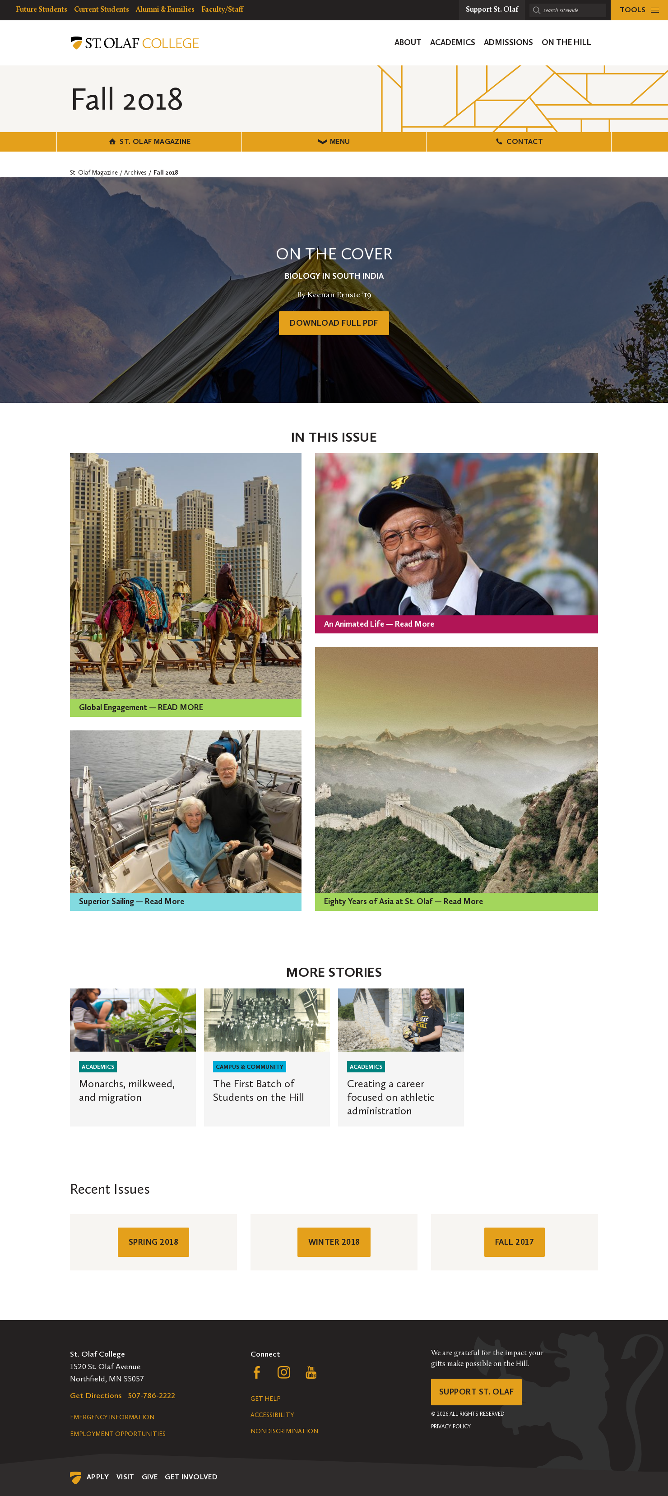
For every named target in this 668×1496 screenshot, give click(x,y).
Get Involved (191, 1477)
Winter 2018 (334, 1242)
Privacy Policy (451, 1426)
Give (150, 1477)
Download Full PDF (334, 323)
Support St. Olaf (476, 1392)
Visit (125, 1477)
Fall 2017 (514, 1242)
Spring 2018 (153, 1242)
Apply (98, 1477)
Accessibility (272, 1415)
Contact (519, 141)
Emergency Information (112, 1417)
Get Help (265, 1399)
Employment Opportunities (118, 1434)
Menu (334, 141)
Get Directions (96, 1395)
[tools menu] (639, 10)
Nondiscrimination (284, 1431)
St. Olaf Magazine (149, 141)
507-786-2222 (151, 1395)
